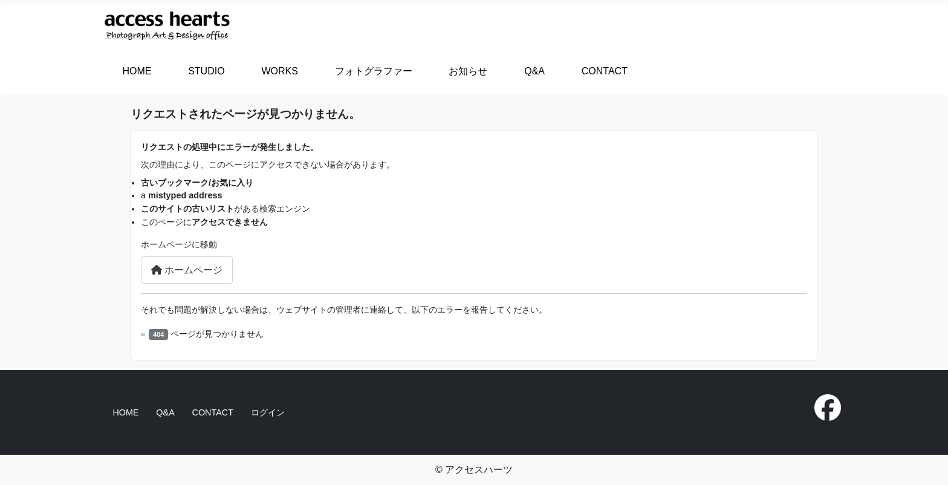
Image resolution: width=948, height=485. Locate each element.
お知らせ (468, 71)
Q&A (534, 71)
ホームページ (186, 270)
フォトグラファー (373, 71)
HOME (136, 71)
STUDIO (206, 71)
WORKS (279, 71)
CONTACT (605, 71)
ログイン (268, 412)
